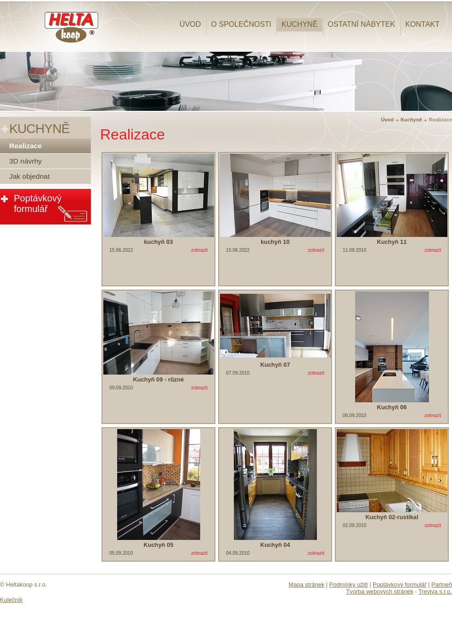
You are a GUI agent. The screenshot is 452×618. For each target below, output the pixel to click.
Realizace (25, 146)
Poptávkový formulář (37, 203)
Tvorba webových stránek (379, 591)
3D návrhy (25, 161)
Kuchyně (299, 24)
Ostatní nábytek (361, 24)
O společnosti (241, 24)
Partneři (441, 584)
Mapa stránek (307, 584)
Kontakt (422, 24)
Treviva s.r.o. (435, 591)
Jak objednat (29, 176)
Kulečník (11, 599)
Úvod (190, 24)
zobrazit (199, 250)
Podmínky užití (348, 584)
